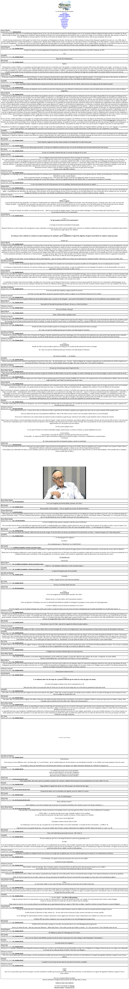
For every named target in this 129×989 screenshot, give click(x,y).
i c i (64, 53)
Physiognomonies (17, 444)
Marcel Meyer (5, 144)
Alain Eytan (4, 443)
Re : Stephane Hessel (18, 48)
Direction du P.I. (70, 987)
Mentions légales (59, 987)
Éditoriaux (64, 22)
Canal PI (64, 18)
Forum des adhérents (64, 16)
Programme (64, 21)
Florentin (3, 400)
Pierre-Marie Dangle (7, 323)
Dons (64, 27)
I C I (4, 33)
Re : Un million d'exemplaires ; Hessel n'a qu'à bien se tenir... (28, 564)
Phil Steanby (4, 60)
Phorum (72, 986)
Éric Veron (4, 149)
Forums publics (64, 14)
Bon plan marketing (18, 408)
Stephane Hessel (17, 31)
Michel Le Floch (5, 154)
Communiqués (64, 19)
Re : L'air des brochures (19, 520)
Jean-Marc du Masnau (7, 260)
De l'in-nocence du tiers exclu (20, 779)
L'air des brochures (17, 512)
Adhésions (64, 26)
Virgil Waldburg (5, 74)
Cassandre (4, 55)
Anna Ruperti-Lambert (7, 648)
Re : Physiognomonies (18, 501)
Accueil (64, 13)
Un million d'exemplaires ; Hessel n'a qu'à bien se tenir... (27, 547)
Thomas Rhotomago (7, 510)
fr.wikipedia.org (64, 557)
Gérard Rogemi (5, 47)
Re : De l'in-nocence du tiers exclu (21, 789)
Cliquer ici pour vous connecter (64, 983)
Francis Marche (5, 30)
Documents (64, 24)
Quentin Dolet (5, 186)
